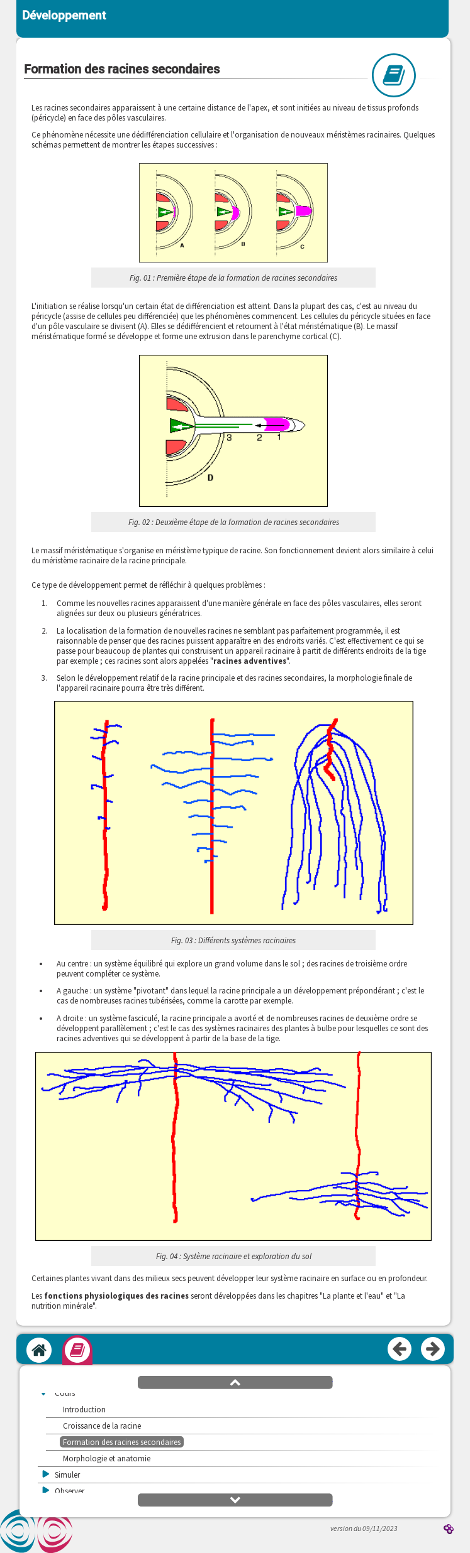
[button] (233, 213)
